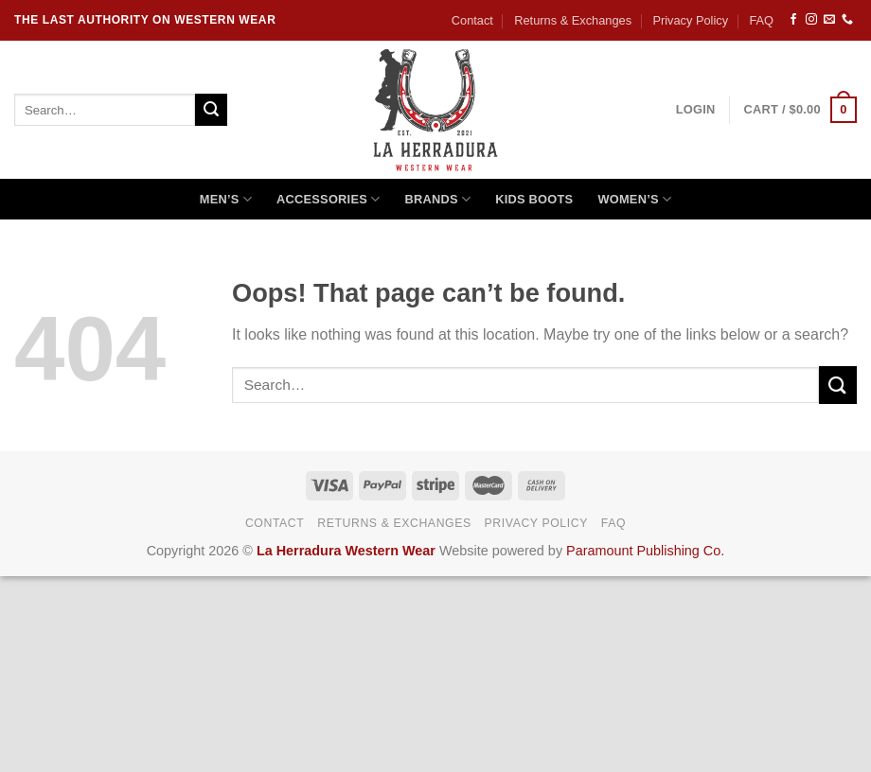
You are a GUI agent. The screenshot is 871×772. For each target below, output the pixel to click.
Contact (472, 20)
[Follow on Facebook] (793, 19)
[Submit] (211, 110)
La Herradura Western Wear (346, 550)
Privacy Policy (690, 20)
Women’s (634, 199)
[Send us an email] (829, 19)
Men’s (226, 199)
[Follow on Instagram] (811, 19)
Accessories (328, 199)
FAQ (761, 20)
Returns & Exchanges (572, 20)
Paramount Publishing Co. (645, 550)
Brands (437, 199)
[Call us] (847, 19)
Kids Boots (534, 199)
